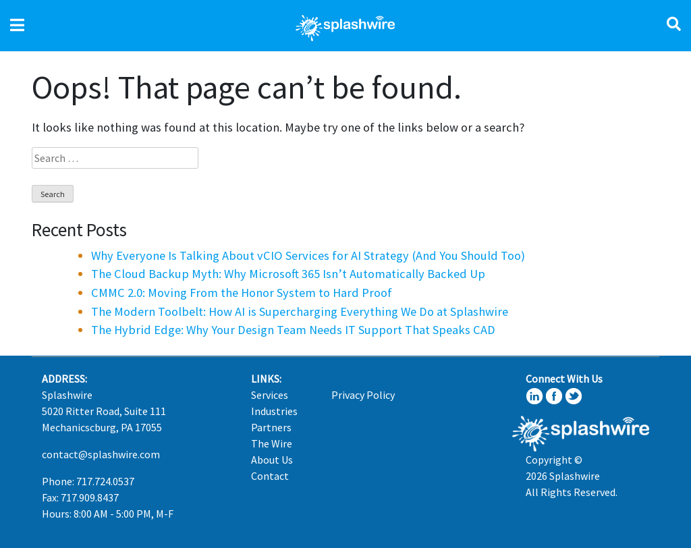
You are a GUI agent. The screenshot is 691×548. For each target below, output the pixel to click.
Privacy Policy (363, 395)
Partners (271, 427)
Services (269, 395)
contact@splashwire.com (101, 454)
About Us (272, 459)
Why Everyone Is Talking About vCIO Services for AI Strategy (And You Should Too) (308, 255)
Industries (274, 411)
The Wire (271, 443)
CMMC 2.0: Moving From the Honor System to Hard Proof (241, 292)
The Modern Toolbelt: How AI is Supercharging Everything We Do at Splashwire (299, 311)
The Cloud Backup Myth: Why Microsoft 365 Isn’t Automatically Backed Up (288, 273)
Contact (270, 476)
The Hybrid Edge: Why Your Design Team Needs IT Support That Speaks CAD (293, 329)
